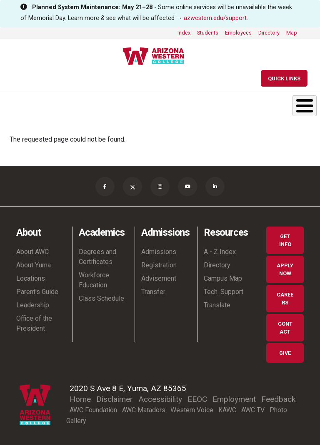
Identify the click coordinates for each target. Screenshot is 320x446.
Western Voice (191, 411)
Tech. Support (223, 293)
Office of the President (34, 324)
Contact (285, 328)
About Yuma (33, 266)
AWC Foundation (93, 411)
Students (207, 33)
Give (285, 354)
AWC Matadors (143, 411)
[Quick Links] (284, 78)
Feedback (278, 400)
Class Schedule (101, 299)
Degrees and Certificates (97, 258)
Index (184, 33)
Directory (269, 33)
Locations (30, 279)
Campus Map (223, 279)
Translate (217, 306)
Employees (238, 33)
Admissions (158, 253)
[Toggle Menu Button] (304, 105)
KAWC (227, 411)
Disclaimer (114, 400)
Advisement (158, 279)
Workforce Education (94, 281)
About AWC (32, 253)
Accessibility (160, 400)
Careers (285, 299)
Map (291, 33)
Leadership (32, 306)
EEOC (197, 400)
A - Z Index (220, 253)
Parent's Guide (37, 293)
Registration (159, 266)
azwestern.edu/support (215, 18)
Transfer (153, 293)
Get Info (285, 241)
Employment (234, 400)
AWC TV (253, 411)
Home (80, 400)
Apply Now (285, 270)
